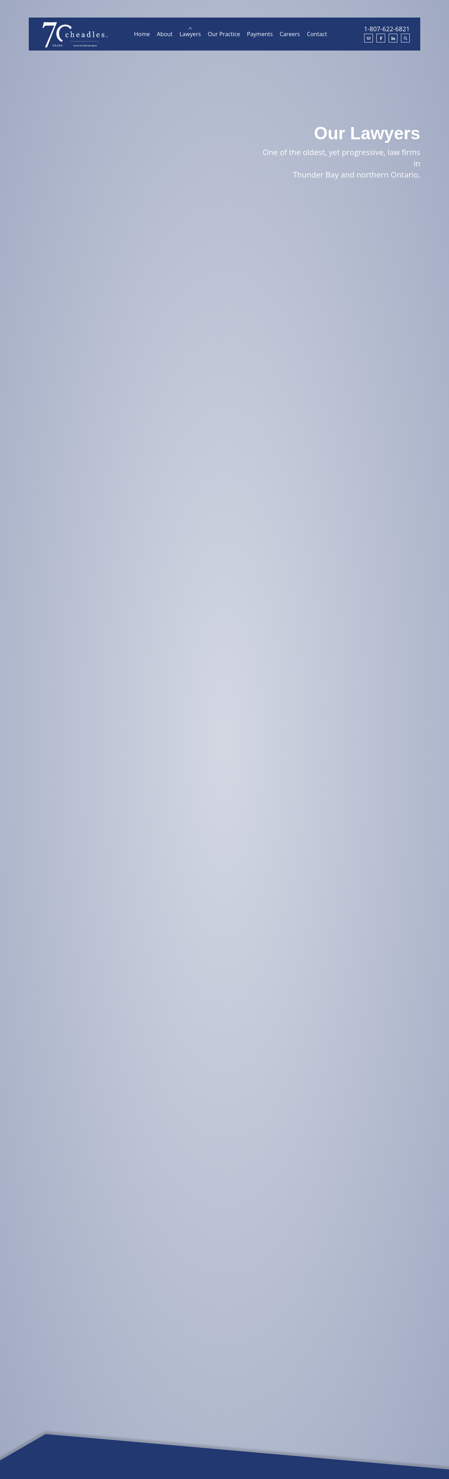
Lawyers (190, 34)
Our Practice (224, 34)
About (165, 34)
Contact (317, 34)
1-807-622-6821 (387, 29)
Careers (290, 34)
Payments (260, 34)
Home (142, 34)
